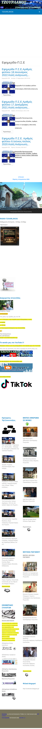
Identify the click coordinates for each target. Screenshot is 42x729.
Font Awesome (5, 717)
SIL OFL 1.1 (22, 717)
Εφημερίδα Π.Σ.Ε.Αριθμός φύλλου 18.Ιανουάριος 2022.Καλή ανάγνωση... (17, 72)
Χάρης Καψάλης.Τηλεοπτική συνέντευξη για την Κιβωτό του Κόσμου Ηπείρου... (10, 581)
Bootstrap (4, 714)
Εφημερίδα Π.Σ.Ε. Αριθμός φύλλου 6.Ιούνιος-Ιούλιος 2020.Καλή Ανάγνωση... (17, 141)
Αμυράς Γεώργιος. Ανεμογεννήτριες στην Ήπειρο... (8, 466)
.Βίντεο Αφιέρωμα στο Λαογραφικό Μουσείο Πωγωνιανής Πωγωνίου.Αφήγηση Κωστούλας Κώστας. (29, 661)
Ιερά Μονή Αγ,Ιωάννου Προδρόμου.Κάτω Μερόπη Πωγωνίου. (30, 460)
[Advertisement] (20, 35)
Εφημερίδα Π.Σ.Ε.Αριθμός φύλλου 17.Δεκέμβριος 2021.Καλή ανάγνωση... (17, 104)
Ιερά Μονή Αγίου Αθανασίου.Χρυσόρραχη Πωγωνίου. (30, 440)
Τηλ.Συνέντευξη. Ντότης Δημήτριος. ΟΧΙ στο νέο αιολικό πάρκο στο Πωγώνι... (10, 503)
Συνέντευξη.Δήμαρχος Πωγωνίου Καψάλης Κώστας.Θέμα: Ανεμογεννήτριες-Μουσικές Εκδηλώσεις (9, 562)
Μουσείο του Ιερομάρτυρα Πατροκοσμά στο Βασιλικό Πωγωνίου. (30, 575)
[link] (16, 319)
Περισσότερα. (27, 527)
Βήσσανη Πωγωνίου (8, 679)
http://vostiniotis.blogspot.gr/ (31, 688)
